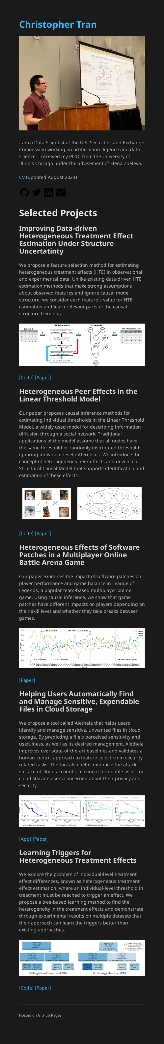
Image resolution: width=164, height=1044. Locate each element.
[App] (25, 839)
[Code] (26, 377)
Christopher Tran (58, 24)
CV (22, 177)
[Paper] (43, 377)
